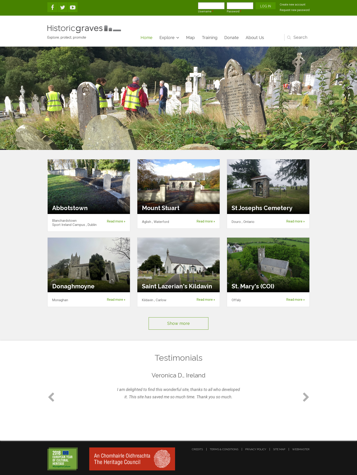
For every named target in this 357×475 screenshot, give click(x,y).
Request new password (295, 10)
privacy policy (255, 449)
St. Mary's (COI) (253, 286)
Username (205, 11)
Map (190, 37)
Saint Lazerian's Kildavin (177, 286)
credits (197, 449)
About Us (255, 37)
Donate (231, 37)
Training (209, 37)
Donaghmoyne (73, 286)
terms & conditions (224, 449)
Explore (167, 37)
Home (147, 37)
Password (234, 11)
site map (279, 449)
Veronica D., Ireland (178, 375)
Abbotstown (70, 208)
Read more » (116, 221)
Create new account (292, 4)
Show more (178, 323)
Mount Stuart (160, 208)
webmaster (301, 449)
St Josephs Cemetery (262, 208)
